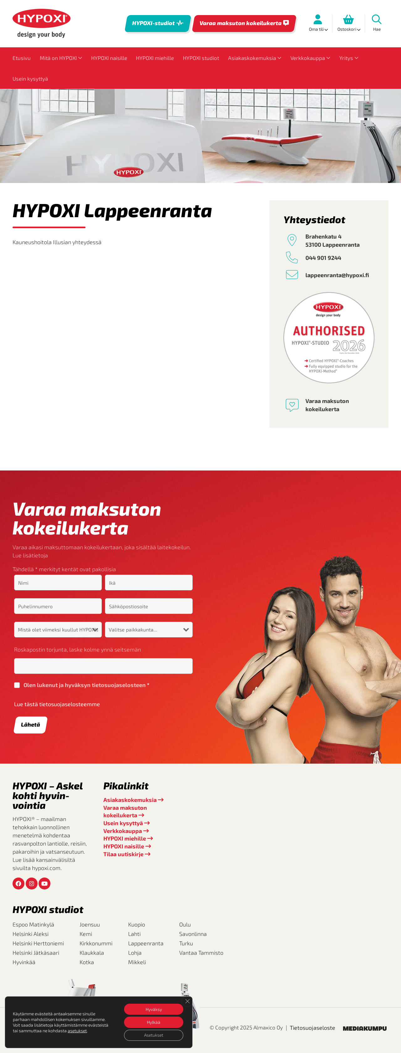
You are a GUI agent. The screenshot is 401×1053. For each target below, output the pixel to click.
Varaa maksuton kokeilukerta (241, 22)
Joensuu (90, 924)
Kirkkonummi (96, 943)
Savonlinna (193, 933)
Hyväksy (153, 1008)
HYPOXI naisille (109, 58)
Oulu (185, 924)
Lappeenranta (146, 943)
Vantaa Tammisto (201, 952)
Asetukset (153, 1035)
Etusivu (22, 58)
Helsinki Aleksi (31, 933)
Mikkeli (137, 962)
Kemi (86, 933)
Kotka (87, 962)
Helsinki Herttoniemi (38, 943)
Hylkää (153, 1021)
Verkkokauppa (307, 58)
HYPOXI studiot (201, 58)
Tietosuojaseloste (312, 1027)
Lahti (134, 933)
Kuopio (136, 924)
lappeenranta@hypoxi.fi (337, 274)
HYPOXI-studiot (153, 22)
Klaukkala (92, 952)
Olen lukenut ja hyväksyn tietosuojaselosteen (86, 685)
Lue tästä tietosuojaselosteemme (57, 704)
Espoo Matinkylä (33, 924)
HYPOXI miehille (155, 58)
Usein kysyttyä (30, 78)
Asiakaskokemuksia (252, 58)
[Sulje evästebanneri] (187, 1001)
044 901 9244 (323, 257)
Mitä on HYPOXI (58, 58)
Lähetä (30, 724)
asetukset (77, 1030)
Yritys (346, 58)
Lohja (135, 952)
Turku (186, 943)
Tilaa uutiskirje (123, 854)
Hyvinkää (24, 962)
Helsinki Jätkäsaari (36, 952)
